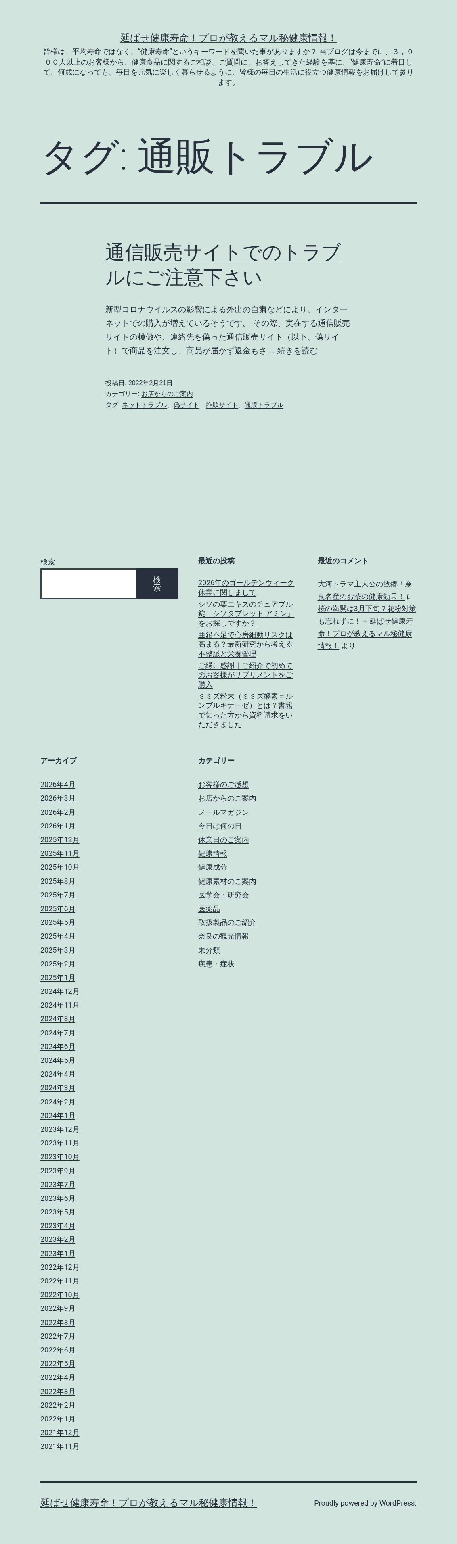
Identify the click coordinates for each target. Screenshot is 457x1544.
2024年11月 (60, 1005)
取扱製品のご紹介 (227, 922)
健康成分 (212, 867)
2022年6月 (57, 1350)
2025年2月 (57, 964)
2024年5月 (57, 1060)
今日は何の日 (220, 826)
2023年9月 (57, 1170)
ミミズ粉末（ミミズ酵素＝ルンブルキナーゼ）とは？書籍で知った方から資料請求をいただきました (245, 710)
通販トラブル (264, 404)
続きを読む (297, 350)
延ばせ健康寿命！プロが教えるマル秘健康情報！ (228, 38)
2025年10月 (60, 867)
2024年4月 (57, 1074)
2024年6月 (57, 1046)
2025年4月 (57, 936)
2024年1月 (57, 1115)
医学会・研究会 (223, 895)
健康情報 (212, 853)
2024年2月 (57, 1101)
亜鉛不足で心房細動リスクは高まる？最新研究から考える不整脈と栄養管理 (245, 644)
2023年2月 (57, 1239)
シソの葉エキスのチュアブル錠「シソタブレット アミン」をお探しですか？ (246, 613)
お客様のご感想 (223, 784)
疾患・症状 (216, 964)
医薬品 (209, 908)
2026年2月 (57, 812)
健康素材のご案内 (227, 881)
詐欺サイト (222, 404)
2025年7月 (57, 895)
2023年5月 (57, 1212)
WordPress (397, 1503)
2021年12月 (60, 1432)
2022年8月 (57, 1322)
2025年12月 (60, 839)
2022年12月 (60, 1267)
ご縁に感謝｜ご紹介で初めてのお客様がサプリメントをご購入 (245, 675)
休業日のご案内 (223, 839)
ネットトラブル (144, 404)
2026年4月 (57, 784)
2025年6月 (57, 908)
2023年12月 (60, 1129)
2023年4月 (57, 1225)
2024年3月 (57, 1087)
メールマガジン (223, 812)
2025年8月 (57, 881)
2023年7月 (57, 1184)
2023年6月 (57, 1198)
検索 (47, 561)
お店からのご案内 (167, 393)
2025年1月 (57, 977)
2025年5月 (57, 922)
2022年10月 (60, 1294)
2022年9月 (57, 1308)
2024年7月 (57, 1033)
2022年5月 (57, 1363)
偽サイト (186, 404)
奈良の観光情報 (223, 936)
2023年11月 (60, 1143)
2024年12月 (60, 991)
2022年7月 (57, 1336)
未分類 (209, 950)
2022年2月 (57, 1405)
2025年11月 (60, 853)
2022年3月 (57, 1391)
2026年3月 (57, 798)
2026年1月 (57, 826)
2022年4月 (57, 1377)
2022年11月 (60, 1281)
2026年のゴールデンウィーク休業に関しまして (246, 587)
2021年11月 (60, 1446)
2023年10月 (60, 1156)
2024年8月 (57, 1018)
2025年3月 (57, 950)
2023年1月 (57, 1253)
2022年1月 (57, 1419)
